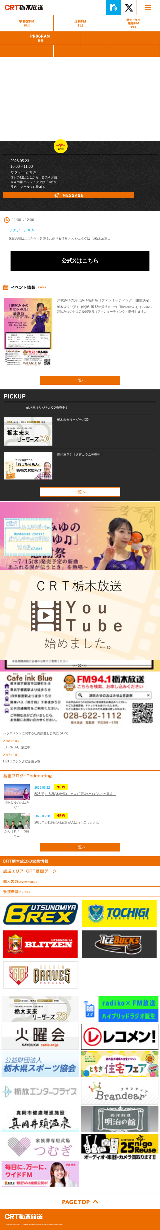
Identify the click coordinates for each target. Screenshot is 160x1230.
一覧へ (80, 380)
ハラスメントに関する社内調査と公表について (35, 733)
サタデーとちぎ (24, 172)
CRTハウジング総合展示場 (21, 761)
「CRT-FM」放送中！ (18, 747)
